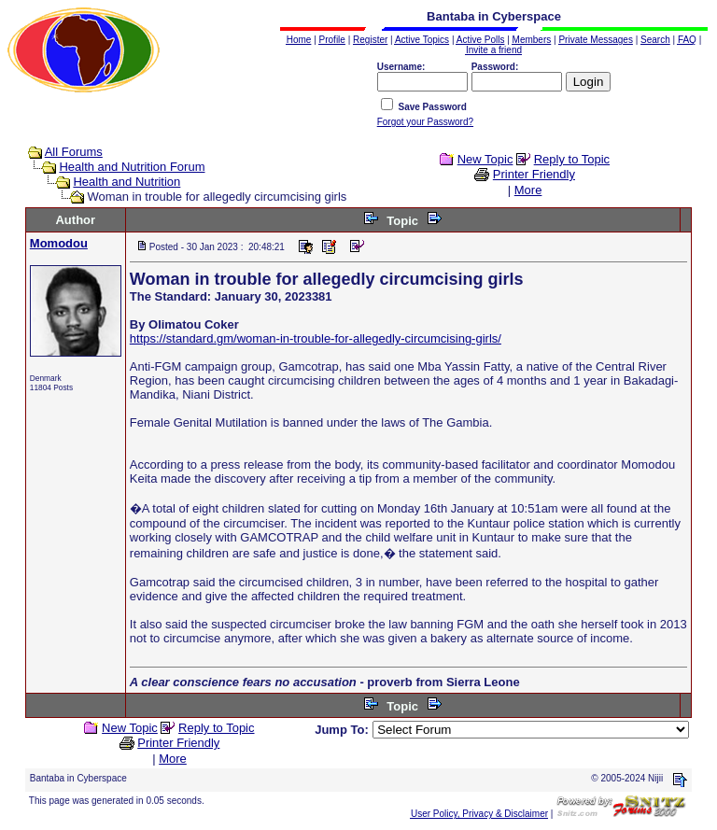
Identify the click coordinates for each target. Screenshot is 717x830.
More (528, 190)
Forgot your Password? (425, 122)
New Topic (485, 159)
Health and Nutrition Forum (131, 167)
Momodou (59, 243)
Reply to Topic (572, 159)
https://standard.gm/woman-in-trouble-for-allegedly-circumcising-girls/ (315, 338)
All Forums (74, 152)
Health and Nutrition (126, 182)
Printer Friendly (534, 174)
